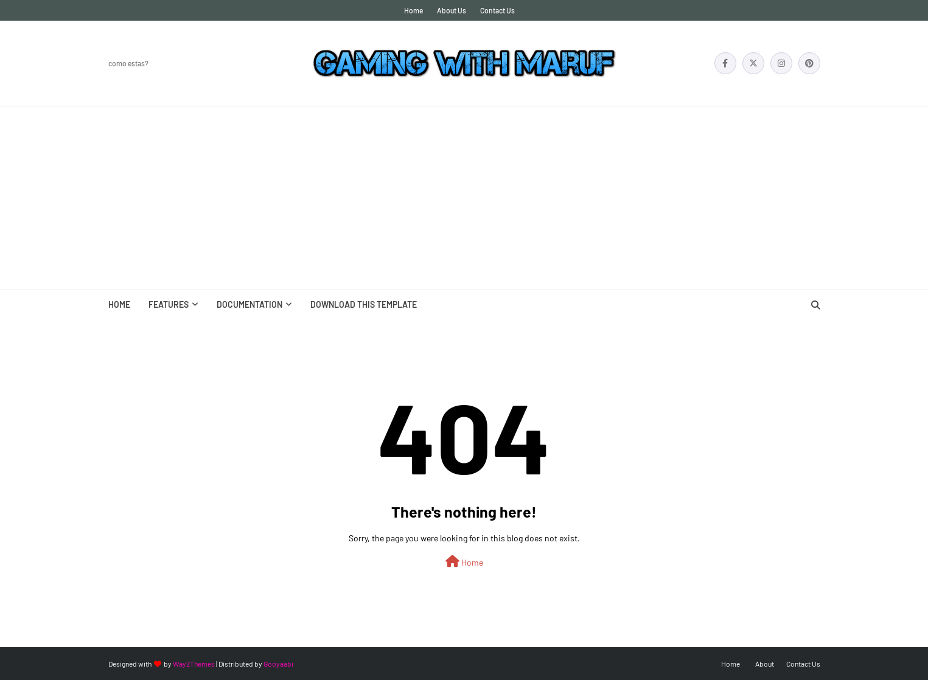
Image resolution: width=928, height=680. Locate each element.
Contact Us (497, 10)
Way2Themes (194, 663)
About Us (451, 10)
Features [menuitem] (168, 304)
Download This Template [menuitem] (363, 304)
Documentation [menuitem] (249, 304)
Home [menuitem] (119, 304)
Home (413, 10)
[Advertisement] (464, 198)
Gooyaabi (278, 663)
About (764, 663)
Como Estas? (128, 63)
